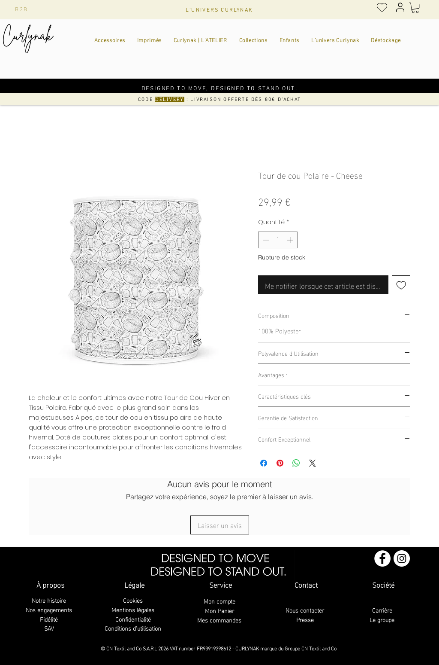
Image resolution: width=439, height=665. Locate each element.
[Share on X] (312, 463)
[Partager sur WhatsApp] (296, 463)
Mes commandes (219, 619)
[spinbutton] (278, 240)
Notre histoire (49, 600)
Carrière (382, 609)
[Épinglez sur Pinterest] (280, 463)
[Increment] (291, 240)
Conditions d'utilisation (133, 627)
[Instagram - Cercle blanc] (402, 558)
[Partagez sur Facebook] (264, 463)
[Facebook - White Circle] (382, 558)
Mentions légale (131, 609)
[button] (415, 8)
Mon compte (219, 600)
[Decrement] (265, 240)
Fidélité (49, 618)
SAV (49, 627)
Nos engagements (49, 609)
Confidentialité (133, 618)
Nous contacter (305, 609)
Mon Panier (219, 610)
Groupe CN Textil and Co (311, 648)
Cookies (133, 600)
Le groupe (382, 619)
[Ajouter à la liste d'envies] (401, 284)
